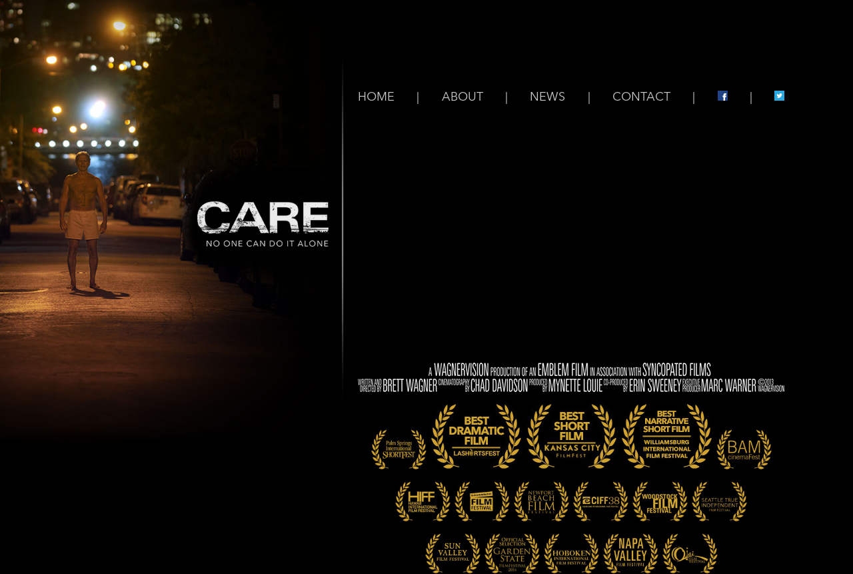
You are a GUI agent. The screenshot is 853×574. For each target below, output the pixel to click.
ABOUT (462, 97)
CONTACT (641, 97)
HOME (376, 97)
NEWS (547, 97)
